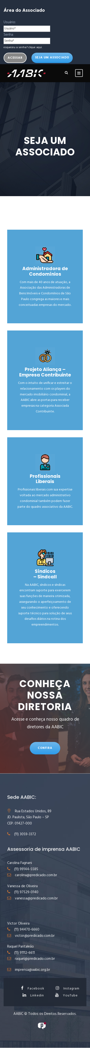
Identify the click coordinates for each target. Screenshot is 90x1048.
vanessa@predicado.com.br (36, 904)
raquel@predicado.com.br (35, 965)
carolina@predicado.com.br (36, 881)
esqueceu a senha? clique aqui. (23, 47)
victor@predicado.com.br (35, 942)
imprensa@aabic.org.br (32, 976)
